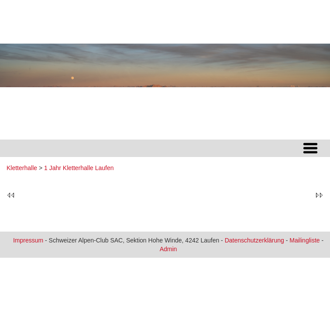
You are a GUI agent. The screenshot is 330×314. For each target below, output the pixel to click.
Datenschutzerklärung (254, 240)
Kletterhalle (22, 167)
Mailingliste (304, 240)
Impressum (28, 240)
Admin (168, 249)
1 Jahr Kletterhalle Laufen (79, 167)
